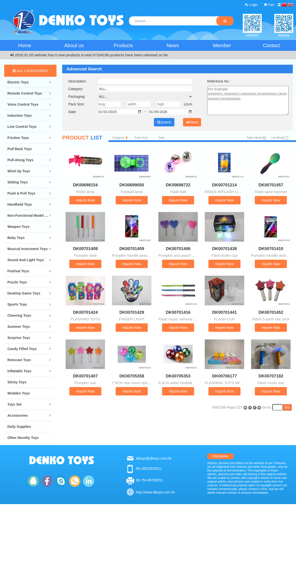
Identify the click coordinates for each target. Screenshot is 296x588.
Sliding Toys (17, 182)
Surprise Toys (18, 338)
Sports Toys (17, 304)
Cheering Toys (19, 315)
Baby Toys (16, 238)
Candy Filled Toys (22, 349)
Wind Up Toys (18, 171)
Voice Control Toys (22, 104)
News (172, 45)
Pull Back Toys (19, 149)
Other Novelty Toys (23, 438)
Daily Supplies (19, 427)
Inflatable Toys (19, 371)
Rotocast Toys (19, 360)
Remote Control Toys (24, 93)
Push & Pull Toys (21, 193)
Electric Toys (18, 82)
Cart (269, 5)
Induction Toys (19, 116)
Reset (192, 122)
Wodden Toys (18, 393)
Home (24, 45)
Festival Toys (18, 271)
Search (164, 122)
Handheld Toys (19, 204)
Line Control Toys (22, 127)
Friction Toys (18, 138)
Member (222, 45)
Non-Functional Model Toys (30, 215)
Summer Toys (18, 327)
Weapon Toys (18, 227)
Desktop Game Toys (23, 293)
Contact (271, 45)
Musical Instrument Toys (27, 249)
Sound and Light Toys (25, 260)
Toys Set (14, 404)
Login (251, 5)
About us (74, 45)
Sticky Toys (16, 382)
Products (123, 45)
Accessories (17, 415)
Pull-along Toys (20, 160)
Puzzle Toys (17, 282)
